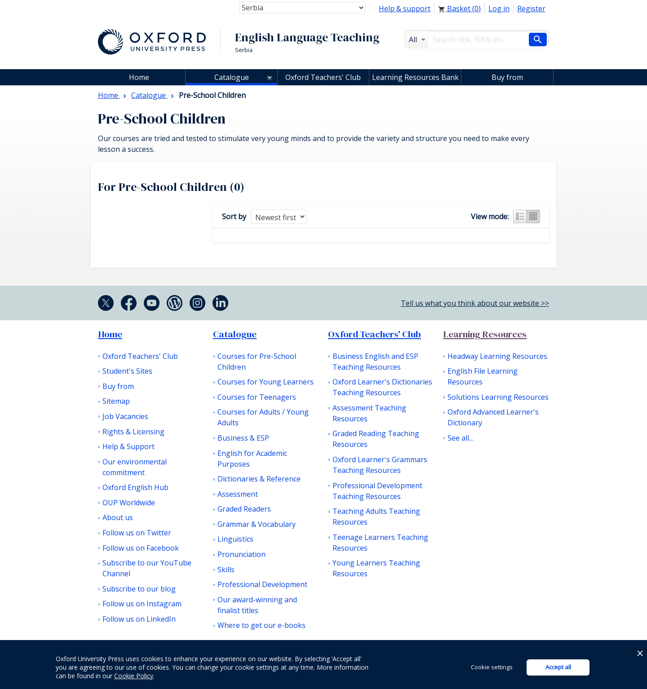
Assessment (237, 494)
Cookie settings (492, 667)
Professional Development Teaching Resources (377, 491)
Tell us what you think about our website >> (475, 303)
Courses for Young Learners (265, 382)
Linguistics (235, 539)
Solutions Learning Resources (498, 397)
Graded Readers (244, 509)
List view (520, 216)
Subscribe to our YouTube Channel (146, 568)
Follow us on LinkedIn (139, 619)
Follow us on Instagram (142, 604)
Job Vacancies (125, 416)
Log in (499, 8)
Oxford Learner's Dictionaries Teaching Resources (382, 387)
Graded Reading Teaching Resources (375, 438)
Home (110, 334)
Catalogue (231, 77)
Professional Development (262, 584)
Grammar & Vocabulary (256, 524)
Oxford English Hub (135, 487)
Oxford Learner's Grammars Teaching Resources (379, 465)
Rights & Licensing (133, 432)
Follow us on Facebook (140, 548)
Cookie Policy (133, 675)
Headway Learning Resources (497, 356)
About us (117, 517)
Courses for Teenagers (256, 397)
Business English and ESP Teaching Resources (375, 361)
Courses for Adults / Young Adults (263, 417)
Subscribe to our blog (139, 589)
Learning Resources (485, 334)
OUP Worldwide (128, 503)
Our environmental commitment (134, 467)
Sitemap (116, 401)
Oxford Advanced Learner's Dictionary (493, 417)
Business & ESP (243, 438)
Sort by (234, 216)
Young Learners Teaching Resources (376, 568)
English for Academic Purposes (252, 458)
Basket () (459, 8)
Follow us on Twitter (136, 533)
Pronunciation (241, 554)
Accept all (558, 667)
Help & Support (128, 446)
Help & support (404, 8)
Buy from (507, 77)
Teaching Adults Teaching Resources (376, 516)
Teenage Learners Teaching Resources (380, 542)
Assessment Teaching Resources (369, 413)
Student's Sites (127, 371)
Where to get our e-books (261, 625)
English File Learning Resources (483, 376)
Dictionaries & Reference (259, 479)
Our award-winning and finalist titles (257, 605)
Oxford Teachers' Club (323, 77)
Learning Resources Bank (415, 77)
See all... (460, 438)
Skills (226, 569)
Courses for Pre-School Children (256, 361)
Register (531, 8)
